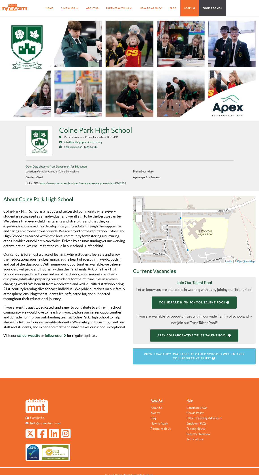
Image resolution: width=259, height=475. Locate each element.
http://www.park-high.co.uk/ (80, 146)
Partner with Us (161, 428)
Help (189, 400)
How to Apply (159, 423)
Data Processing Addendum (204, 418)
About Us (157, 400)
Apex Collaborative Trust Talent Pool (194, 335)
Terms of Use (194, 439)
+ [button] (138, 201)
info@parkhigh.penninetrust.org (83, 142)
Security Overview (198, 434)
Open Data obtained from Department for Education (56, 166)
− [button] (138, 208)
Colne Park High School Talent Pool (194, 302)
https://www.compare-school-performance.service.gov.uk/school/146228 (82, 183)
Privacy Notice (195, 428)
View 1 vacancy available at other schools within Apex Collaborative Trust (194, 356)
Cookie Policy (195, 413)
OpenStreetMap (246, 261)
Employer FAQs (196, 423)
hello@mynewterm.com (45, 423)
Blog (153, 418)
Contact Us (37, 418)
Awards (156, 413)
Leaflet (229, 261)
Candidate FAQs (196, 408)
